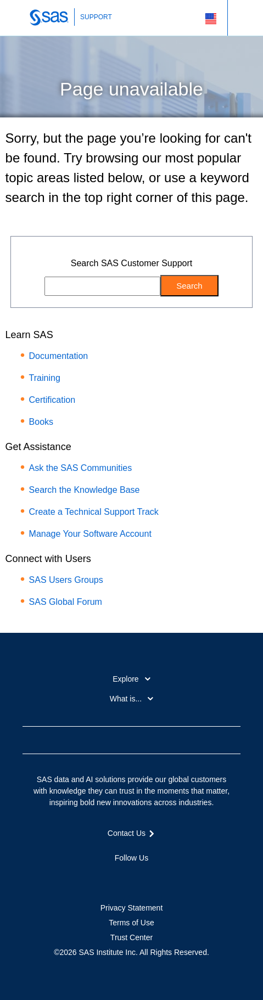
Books (41, 421)
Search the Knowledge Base (84, 490)
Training (44, 378)
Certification (52, 400)
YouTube (151, 877)
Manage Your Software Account (90, 533)
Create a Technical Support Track (94, 511)
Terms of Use (131, 922)
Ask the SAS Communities (80, 468)
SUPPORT (96, 17)
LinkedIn (131, 877)
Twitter (112, 877)
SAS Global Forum (65, 601)
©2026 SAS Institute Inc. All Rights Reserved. (131, 952)
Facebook (92, 877)
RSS (170, 877)
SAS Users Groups (66, 580)
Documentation (58, 356)
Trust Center (131, 937)
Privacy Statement (131, 907)
